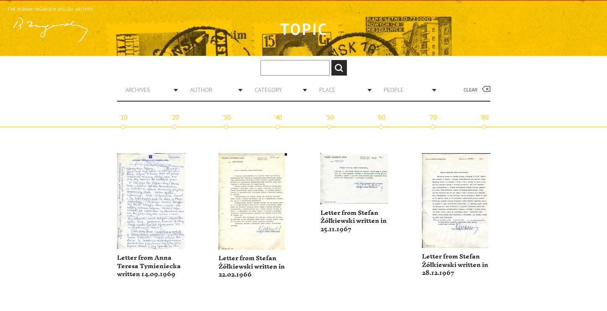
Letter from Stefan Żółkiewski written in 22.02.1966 (252, 266)
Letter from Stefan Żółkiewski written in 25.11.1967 (353, 221)
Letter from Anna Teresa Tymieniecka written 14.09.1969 (149, 266)
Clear (470, 90)
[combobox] (148, 90)
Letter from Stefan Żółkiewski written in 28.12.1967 (455, 264)
